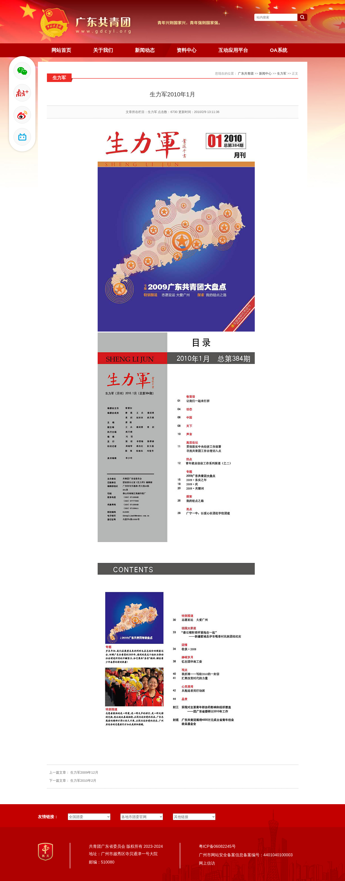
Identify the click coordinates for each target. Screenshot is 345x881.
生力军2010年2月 (83, 780)
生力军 (281, 73)
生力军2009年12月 (84, 772)
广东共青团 (246, 73)
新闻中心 (265, 73)
